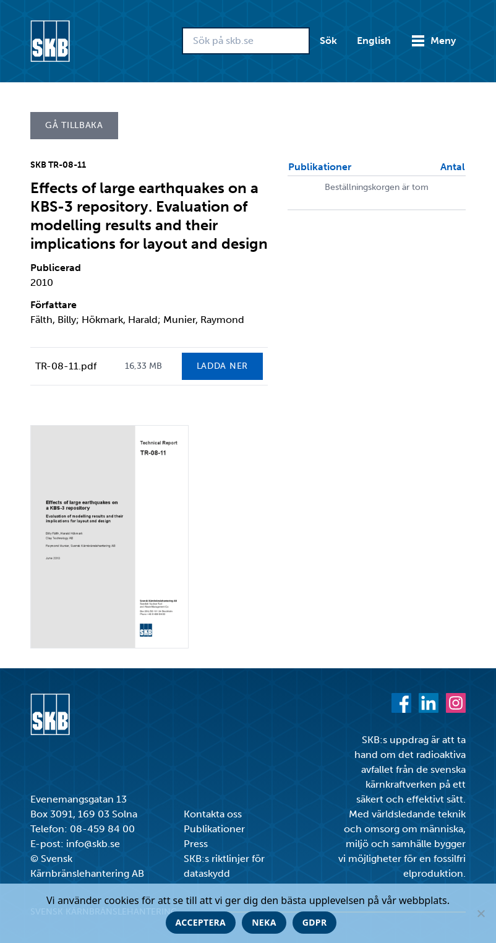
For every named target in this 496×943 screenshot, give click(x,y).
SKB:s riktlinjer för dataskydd (224, 866)
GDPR (314, 922)
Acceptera (201, 922)
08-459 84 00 (102, 829)
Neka (264, 922)
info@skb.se (93, 844)
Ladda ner (222, 366)
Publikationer (214, 829)
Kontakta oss (213, 814)
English (374, 40)
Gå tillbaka (74, 125)
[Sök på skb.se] (246, 40)
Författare (53, 305)
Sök (328, 40)
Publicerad (55, 267)
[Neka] (480, 913)
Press (196, 844)
